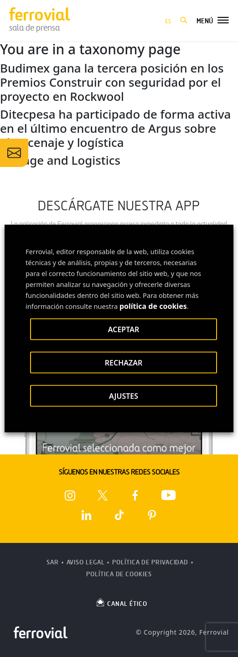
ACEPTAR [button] (123, 329)
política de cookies (153, 306)
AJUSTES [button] (123, 396)
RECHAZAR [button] (124, 363)
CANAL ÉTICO (121, 602)
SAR (53, 562)
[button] (183, 21)
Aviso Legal (86, 562)
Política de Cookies (118, 574)
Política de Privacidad (150, 562)
